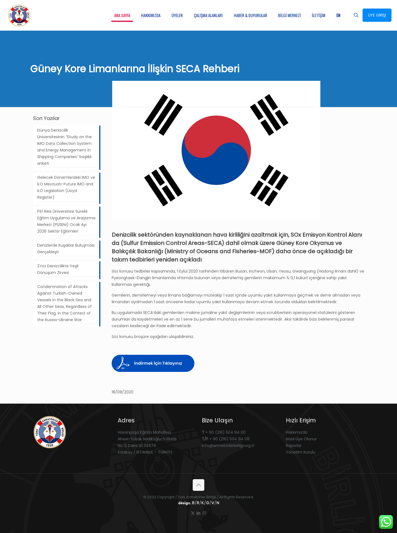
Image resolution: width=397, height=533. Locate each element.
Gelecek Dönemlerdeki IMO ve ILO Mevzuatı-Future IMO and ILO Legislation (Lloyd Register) (66, 187)
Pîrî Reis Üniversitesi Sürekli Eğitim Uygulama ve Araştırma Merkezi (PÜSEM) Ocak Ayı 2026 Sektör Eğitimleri (66, 221)
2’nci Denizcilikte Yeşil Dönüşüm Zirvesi (57, 269)
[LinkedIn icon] (199, 513)
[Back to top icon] (198, 485)
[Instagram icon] (204, 513)
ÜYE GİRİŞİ (377, 15)
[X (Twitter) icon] (193, 513)
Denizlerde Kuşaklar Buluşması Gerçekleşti (66, 248)
